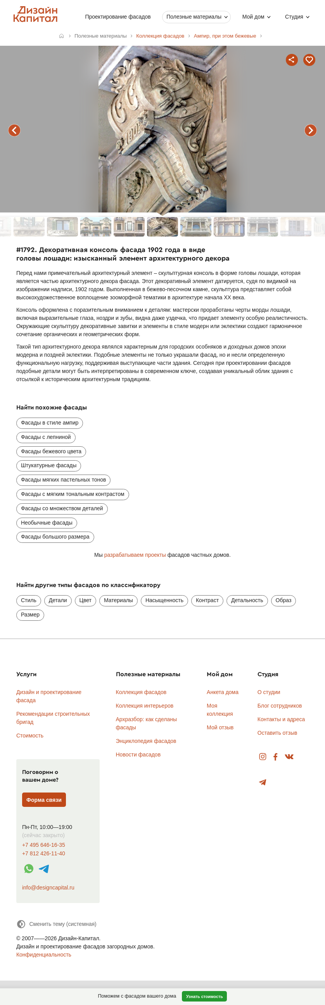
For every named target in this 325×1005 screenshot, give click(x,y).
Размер (30, 614)
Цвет (86, 600)
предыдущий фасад (14, 130)
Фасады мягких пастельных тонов (63, 480)
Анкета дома (223, 692)
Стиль (28, 600)
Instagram (263, 757)
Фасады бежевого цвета (51, 451)
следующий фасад (310, 130)
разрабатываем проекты (135, 555)
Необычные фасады (47, 523)
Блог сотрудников (280, 706)
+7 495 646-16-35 (43, 845)
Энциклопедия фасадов (146, 741)
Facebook (275, 757)
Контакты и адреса (281, 719)
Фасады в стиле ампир (49, 423)
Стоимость (29, 735)
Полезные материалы (193, 17)
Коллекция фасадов (141, 692)
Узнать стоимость (204, 996)
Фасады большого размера (55, 537)
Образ (284, 600)
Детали (58, 600)
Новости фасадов (138, 754)
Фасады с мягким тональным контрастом (72, 494)
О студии (269, 692)
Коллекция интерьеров (145, 706)
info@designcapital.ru (48, 887)
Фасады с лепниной (46, 437)
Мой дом (253, 17)
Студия (294, 17)
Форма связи (44, 800)
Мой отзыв (220, 727)
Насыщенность (164, 600)
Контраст (207, 600)
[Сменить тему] (56, 924)
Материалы (118, 600)
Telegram (263, 782)
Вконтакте (289, 757)
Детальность (247, 600)
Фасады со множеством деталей (62, 508)
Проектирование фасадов (117, 17)
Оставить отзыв (277, 733)
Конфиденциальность (43, 954)
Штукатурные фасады (48, 465)
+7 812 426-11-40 (43, 853)
